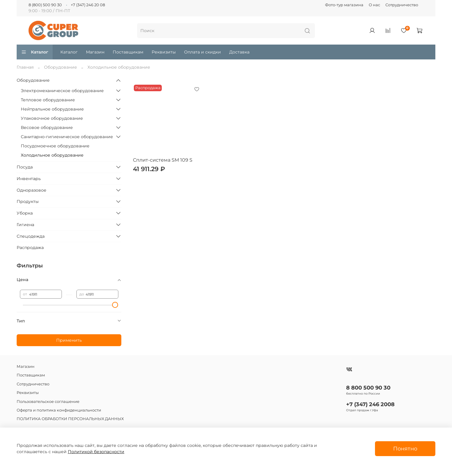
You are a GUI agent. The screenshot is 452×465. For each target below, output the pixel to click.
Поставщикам (128, 52)
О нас (374, 5)
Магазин (95, 52)
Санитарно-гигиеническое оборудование (67, 136)
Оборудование (60, 67)
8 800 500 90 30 (368, 387)
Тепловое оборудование (48, 100)
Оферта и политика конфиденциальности (59, 410)
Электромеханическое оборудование (62, 90)
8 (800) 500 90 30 (45, 5)
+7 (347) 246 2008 (370, 404)
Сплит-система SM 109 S (162, 160)
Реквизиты (164, 52)
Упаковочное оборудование (52, 118)
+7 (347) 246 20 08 (88, 5)
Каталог (34, 52)
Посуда (25, 167)
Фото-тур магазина (344, 5)
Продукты (28, 201)
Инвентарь (29, 178)
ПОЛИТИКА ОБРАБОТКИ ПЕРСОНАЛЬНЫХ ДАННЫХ (70, 419)
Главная (25, 67)
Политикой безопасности (96, 451)
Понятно (405, 448)
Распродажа (30, 247)
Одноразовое (31, 190)
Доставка (239, 52)
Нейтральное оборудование (52, 109)
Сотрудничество (401, 5)
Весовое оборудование (47, 127)
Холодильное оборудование (52, 155)
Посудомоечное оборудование (55, 146)
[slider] (115, 304)
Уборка (25, 213)
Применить (69, 340)
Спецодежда (31, 236)
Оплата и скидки (202, 52)
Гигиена (25, 224)
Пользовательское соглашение (48, 401)
